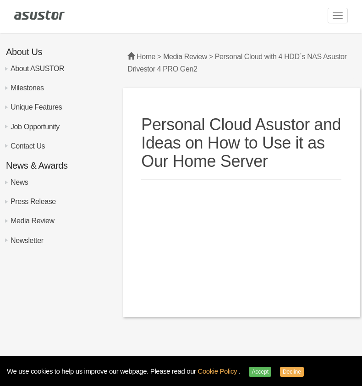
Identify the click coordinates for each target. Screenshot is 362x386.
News (19, 182)
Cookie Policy (217, 371)
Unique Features (36, 107)
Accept (260, 372)
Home (146, 57)
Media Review (33, 221)
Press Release (33, 201)
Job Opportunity (35, 127)
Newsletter (27, 240)
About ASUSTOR (37, 68)
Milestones (27, 88)
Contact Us (28, 146)
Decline (292, 372)
